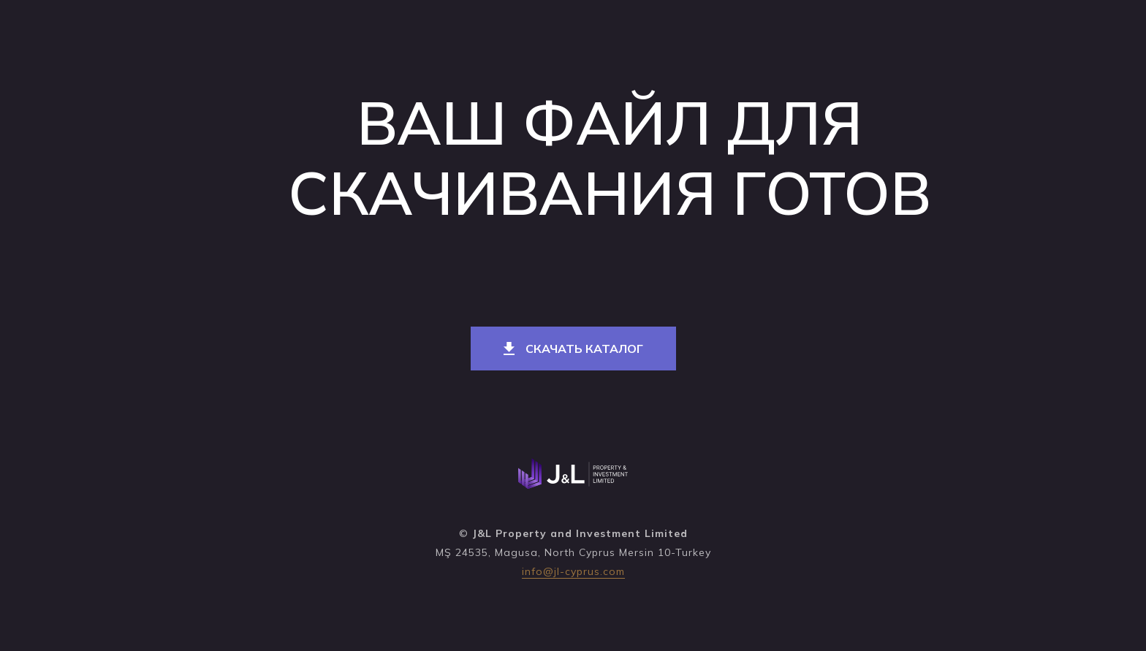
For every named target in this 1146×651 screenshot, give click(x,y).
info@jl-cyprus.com (573, 571)
